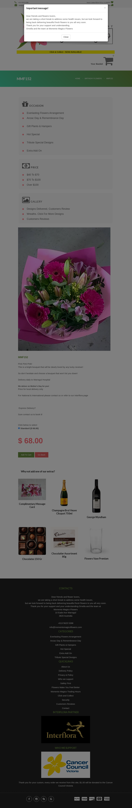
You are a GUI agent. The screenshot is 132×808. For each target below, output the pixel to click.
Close (66, 37)
